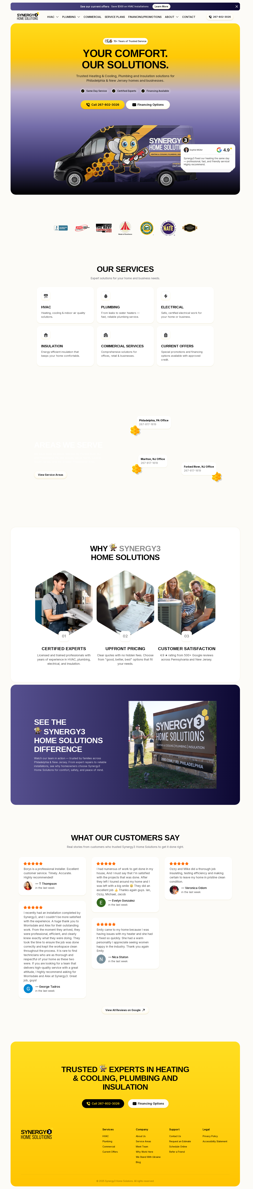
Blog (138, 1162)
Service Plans (115, 17)
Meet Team (142, 1146)
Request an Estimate (180, 1141)
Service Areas (143, 1141)
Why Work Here (144, 1151)
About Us (141, 1136)
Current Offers (110, 1151)
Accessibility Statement (215, 1141)
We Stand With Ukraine (148, 1157)
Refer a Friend (177, 1151)
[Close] (236, 6)
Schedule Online (178, 1146)
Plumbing (107, 1141)
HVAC (105, 1136)
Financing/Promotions (145, 17)
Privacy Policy (210, 1136)
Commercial (92, 17)
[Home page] (28, 16)
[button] (219, 17)
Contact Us (175, 1136)
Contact (188, 17)
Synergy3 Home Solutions (190, 228)
